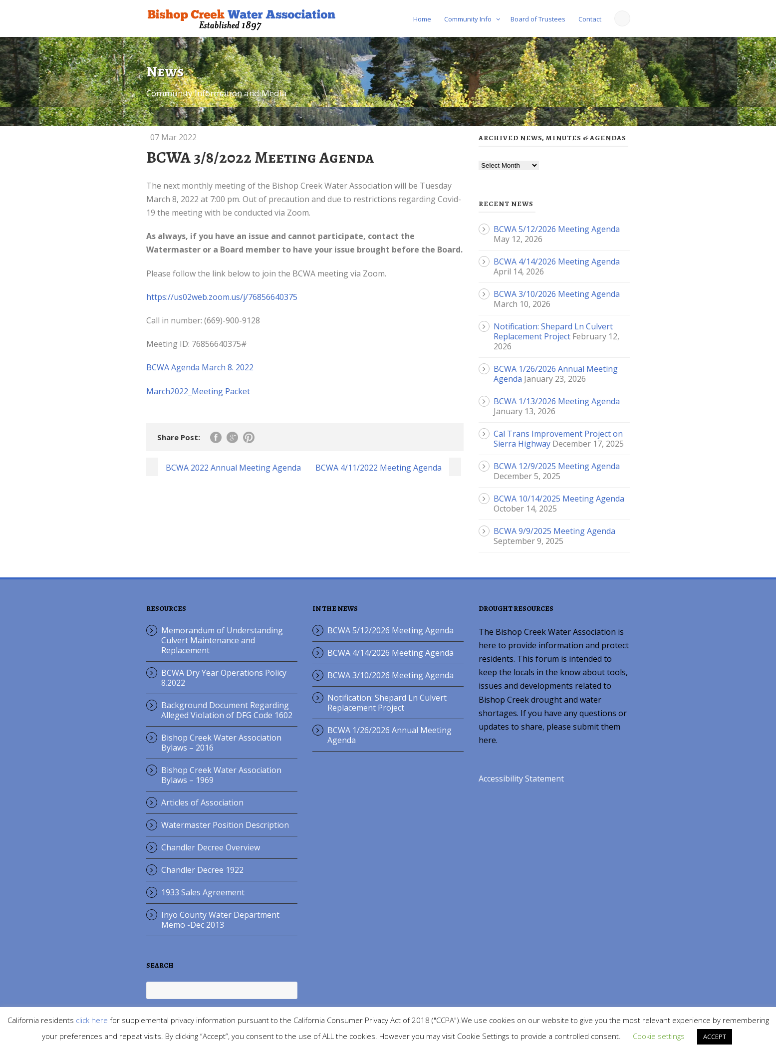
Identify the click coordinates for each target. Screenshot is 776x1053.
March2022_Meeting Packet (198, 391)
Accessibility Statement (521, 778)
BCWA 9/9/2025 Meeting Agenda (554, 531)
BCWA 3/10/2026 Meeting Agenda (557, 293)
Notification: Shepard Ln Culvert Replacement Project (553, 331)
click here (92, 1020)
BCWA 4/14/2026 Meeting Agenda (557, 261)
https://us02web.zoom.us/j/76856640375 (221, 296)
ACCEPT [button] (714, 1036)
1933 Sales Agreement (203, 892)
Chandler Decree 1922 (202, 869)
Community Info (468, 18)
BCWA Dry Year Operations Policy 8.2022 (223, 677)
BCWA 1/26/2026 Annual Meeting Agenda (389, 735)
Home (422, 18)
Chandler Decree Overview (210, 847)
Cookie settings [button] (659, 1036)
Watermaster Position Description (225, 824)
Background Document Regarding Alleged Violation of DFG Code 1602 (226, 710)
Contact (589, 18)
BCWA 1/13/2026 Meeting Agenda (557, 401)
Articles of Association (202, 802)
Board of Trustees (538, 18)
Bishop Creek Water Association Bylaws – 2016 (221, 742)
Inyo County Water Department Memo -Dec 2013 (220, 919)
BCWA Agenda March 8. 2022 (200, 367)
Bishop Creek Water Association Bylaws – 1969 (221, 775)
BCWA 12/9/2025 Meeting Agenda (557, 466)
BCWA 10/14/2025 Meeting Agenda (559, 498)
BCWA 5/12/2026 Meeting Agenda (557, 229)
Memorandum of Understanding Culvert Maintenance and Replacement (222, 640)
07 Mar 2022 (173, 137)
